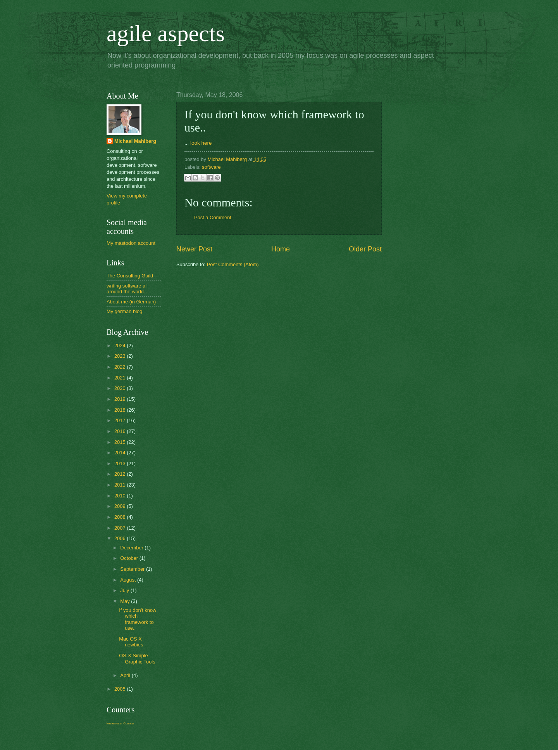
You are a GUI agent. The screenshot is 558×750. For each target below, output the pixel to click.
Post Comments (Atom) (233, 264)
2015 (120, 442)
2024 (120, 345)
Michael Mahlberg (135, 141)
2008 (120, 517)
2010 (120, 496)
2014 (120, 453)
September (133, 569)
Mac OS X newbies (131, 642)
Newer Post (194, 249)
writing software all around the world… (128, 288)
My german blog (124, 311)
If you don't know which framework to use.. (137, 619)
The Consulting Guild (130, 276)
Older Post (365, 249)
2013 (120, 463)
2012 (120, 474)
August (128, 580)
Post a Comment (212, 217)
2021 (120, 378)
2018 (120, 410)
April (125, 675)
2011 (120, 485)
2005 (120, 689)
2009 (120, 506)
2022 (120, 367)
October (129, 558)
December (132, 548)
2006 (120, 538)
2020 (120, 388)
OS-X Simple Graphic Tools (137, 658)
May (125, 601)
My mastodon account (131, 243)
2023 (120, 356)
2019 (120, 399)
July (125, 590)
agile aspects (166, 33)
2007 (120, 528)
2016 (120, 431)
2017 (120, 420)
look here (201, 143)
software (211, 167)
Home (280, 249)
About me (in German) (131, 302)
